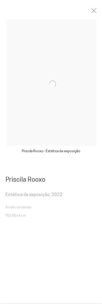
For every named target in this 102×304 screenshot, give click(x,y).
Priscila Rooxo (25, 181)
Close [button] (96, 12)
